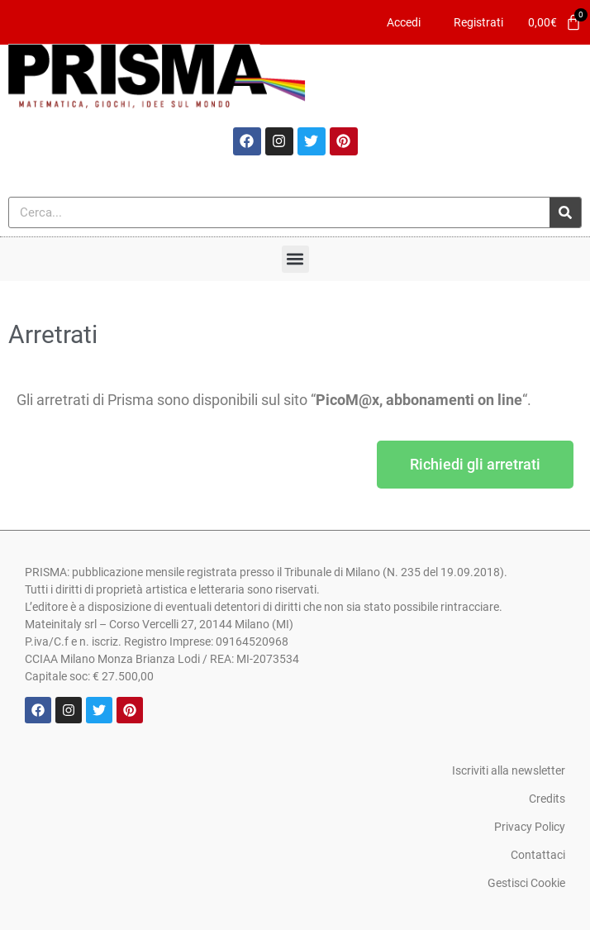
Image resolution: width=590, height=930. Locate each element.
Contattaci (538, 854)
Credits (547, 798)
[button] (295, 259)
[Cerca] (565, 212)
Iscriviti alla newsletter (508, 770)
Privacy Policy (529, 826)
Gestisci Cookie (526, 882)
